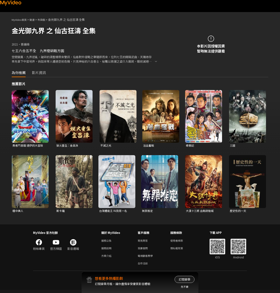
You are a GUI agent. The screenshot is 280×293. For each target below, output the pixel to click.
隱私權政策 (180, 250)
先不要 (184, 287)
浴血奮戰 (149, 145)
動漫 (35, 19)
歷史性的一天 (238, 211)
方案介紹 (107, 258)
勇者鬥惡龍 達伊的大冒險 (28, 145)
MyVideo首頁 (20, 19)
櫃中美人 (18, 211)
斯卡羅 (60, 211)
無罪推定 (148, 211)
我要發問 (143, 250)
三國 (233, 145)
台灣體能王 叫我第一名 (114, 211)
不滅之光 (106, 145)
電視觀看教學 (146, 258)
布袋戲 (45, 19)
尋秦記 (190, 145)
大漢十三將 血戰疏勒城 (201, 211)
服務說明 (107, 250)
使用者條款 (180, 242)
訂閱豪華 (184, 279)
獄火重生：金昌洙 (68, 145)
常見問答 (143, 242)
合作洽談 (143, 266)
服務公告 (107, 242)
